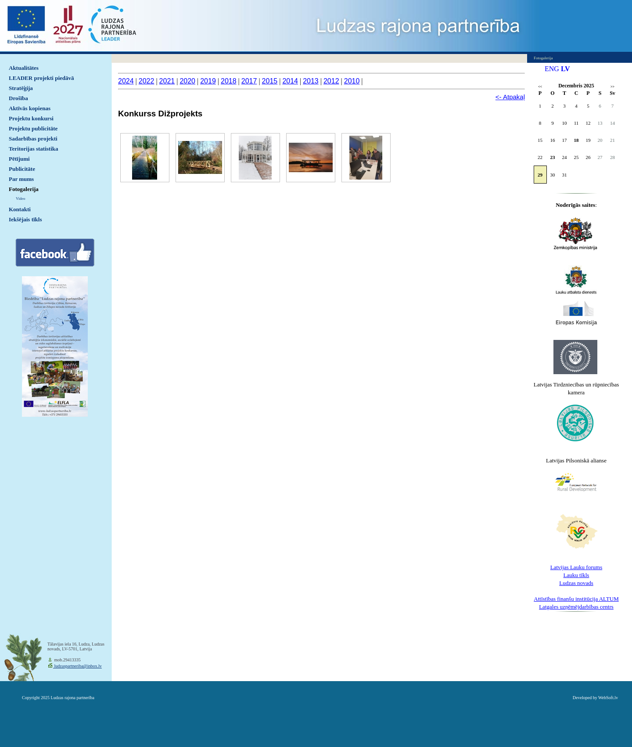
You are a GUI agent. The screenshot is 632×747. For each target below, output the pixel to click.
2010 (352, 81)
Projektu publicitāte (33, 128)
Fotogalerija (24, 189)
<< (540, 87)
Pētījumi (19, 158)
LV (565, 68)
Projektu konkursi (31, 118)
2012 (331, 81)
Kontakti (20, 209)
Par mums (21, 179)
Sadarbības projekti (33, 138)
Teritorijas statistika (33, 148)
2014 (290, 81)
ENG (552, 68)
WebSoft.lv (608, 697)
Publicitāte (22, 169)
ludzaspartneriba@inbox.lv (77, 666)
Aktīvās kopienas (29, 108)
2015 (270, 81)
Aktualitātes (24, 68)
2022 (146, 81)
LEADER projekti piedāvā (41, 78)
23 (552, 157)
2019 (208, 81)
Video (20, 198)
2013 (311, 81)
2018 (229, 81)
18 (576, 140)
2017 (249, 81)
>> (612, 87)
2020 (187, 81)
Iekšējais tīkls (25, 219)
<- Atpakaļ (510, 97)
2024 (126, 81)
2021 (167, 81)
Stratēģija (21, 88)
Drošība (18, 98)
